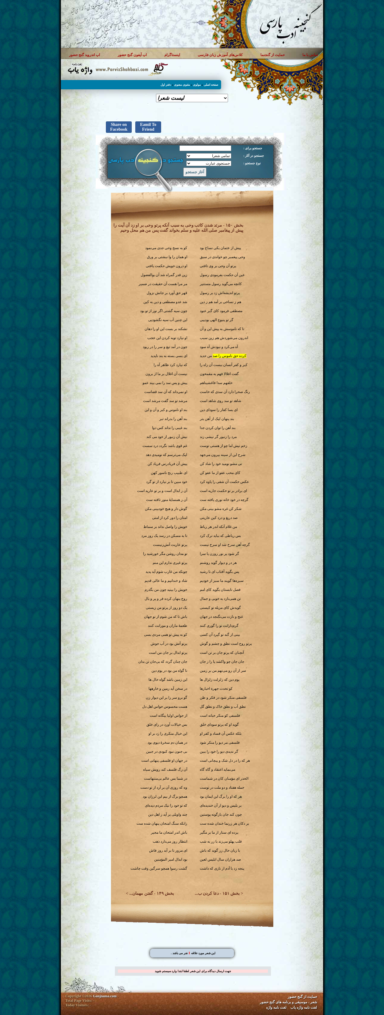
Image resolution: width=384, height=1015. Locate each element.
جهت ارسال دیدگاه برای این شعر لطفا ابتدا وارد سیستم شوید (193, 971)
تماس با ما (310, 55)
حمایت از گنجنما (272, 55)
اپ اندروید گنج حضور (84, 55)
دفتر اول (165, 84)
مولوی (197, 84)
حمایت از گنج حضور (302, 997)
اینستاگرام (172, 55)
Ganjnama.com (105, 996)
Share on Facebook (119, 127)
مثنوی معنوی (182, 84)
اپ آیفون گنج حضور (132, 55)
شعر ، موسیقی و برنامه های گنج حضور (288, 1002)
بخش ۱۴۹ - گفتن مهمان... (151, 893)
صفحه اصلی (211, 84)
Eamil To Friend (148, 127)
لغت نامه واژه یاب (303, 1007)
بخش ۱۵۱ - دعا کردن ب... (217, 893)
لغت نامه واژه (276, 1007)
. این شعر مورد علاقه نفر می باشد (193, 953)
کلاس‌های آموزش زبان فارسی (220, 55)
